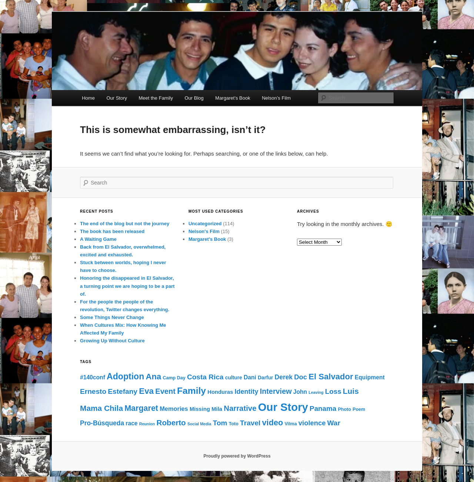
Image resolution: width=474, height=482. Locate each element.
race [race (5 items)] (131, 423)
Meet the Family (156, 98)
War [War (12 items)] (333, 423)
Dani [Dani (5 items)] (250, 377)
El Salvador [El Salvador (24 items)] (330, 376)
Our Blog (193, 98)
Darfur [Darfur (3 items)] (265, 377)
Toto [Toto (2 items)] (233, 423)
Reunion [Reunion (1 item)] (147, 424)
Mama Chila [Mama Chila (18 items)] (101, 408)
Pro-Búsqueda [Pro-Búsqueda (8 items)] (102, 423)
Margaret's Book (207, 239)
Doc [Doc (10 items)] (300, 377)
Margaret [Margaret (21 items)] (141, 408)
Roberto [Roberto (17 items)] (171, 422)
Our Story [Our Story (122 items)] (283, 407)
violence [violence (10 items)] (312, 423)
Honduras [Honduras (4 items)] (220, 392)
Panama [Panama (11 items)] (323, 408)
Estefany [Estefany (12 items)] (122, 391)
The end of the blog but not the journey (124, 223)
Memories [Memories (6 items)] (174, 408)
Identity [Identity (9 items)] (246, 391)
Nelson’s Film (276, 98)
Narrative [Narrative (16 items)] (240, 408)
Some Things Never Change (112, 317)
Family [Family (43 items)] (191, 391)
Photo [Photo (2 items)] (344, 409)
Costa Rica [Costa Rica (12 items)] (205, 377)
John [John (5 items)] (300, 392)
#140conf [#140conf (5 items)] (92, 377)
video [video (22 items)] (272, 422)
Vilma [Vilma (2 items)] (290, 423)
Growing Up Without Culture (112, 340)
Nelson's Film (204, 231)
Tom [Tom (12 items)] (220, 423)
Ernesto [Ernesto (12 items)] (93, 391)
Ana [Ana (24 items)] (153, 376)
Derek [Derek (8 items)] (284, 377)
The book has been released (112, 231)
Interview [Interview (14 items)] (276, 391)
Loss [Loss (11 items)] (333, 391)
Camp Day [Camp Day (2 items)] (174, 377)
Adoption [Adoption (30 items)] (125, 376)
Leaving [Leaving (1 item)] (315, 392)
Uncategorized (205, 223)
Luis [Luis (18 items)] (351, 391)
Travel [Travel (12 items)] (250, 423)
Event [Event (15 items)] (165, 391)
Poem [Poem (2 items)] (359, 409)
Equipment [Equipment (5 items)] (370, 377)
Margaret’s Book (232, 98)
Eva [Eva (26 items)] (146, 391)
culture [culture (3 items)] (233, 377)
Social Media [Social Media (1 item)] (199, 424)
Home (88, 98)
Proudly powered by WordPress (236, 456)
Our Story (116, 98)
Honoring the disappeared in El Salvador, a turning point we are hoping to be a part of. (127, 285)
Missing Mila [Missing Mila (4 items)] (206, 409)
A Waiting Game (98, 239)
